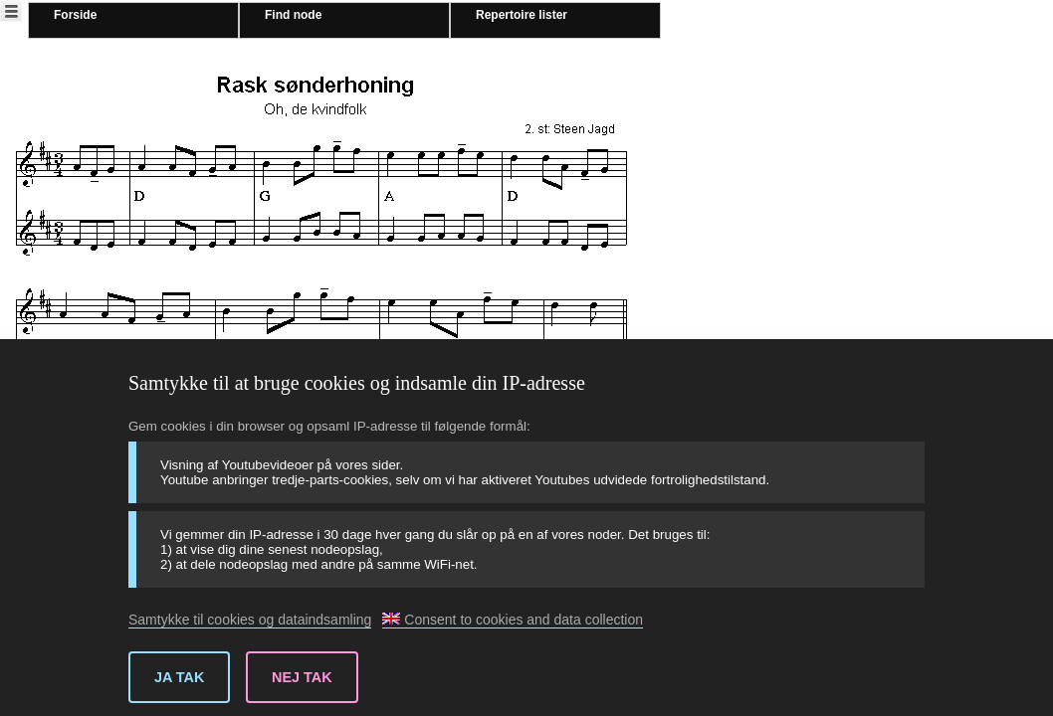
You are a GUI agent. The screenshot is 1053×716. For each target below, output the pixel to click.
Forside (75, 15)
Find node (293, 15)
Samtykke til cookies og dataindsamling (249, 619)
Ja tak (179, 677)
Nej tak (302, 677)
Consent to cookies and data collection (512, 619)
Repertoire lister (521, 15)
